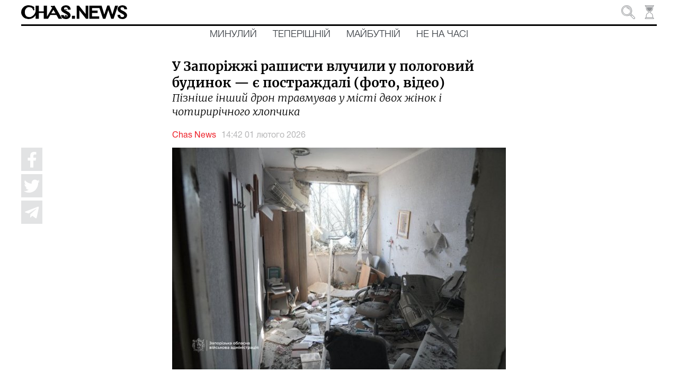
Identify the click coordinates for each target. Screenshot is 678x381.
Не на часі (442, 34)
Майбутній (373, 34)
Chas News (194, 135)
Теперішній (302, 34)
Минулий (233, 34)
